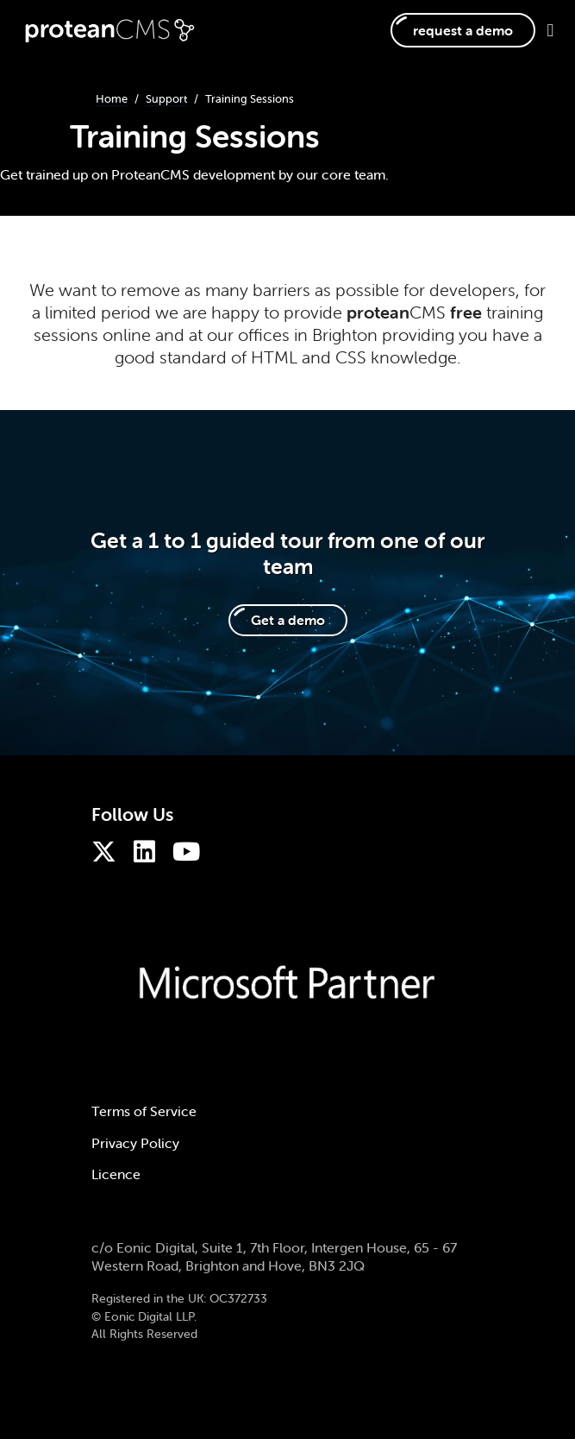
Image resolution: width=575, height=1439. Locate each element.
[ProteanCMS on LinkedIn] (149, 851)
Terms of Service (144, 1111)
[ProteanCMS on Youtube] (190, 851)
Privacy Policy (135, 1143)
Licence (116, 1174)
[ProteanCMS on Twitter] (108, 851)
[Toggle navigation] (544, 31)
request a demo (463, 30)
